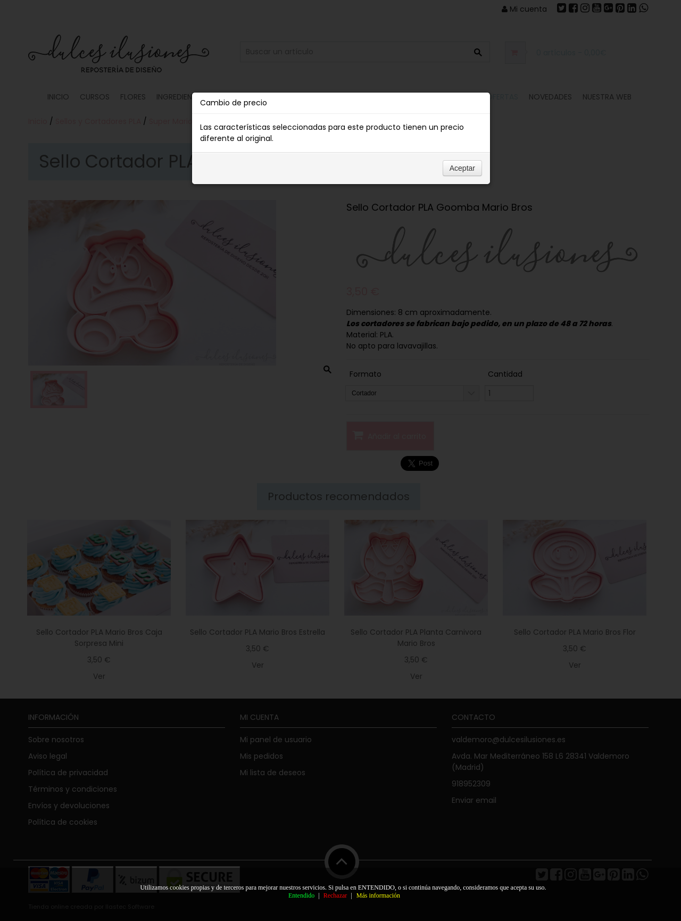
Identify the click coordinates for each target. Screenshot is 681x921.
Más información (378, 895)
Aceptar (462, 168)
